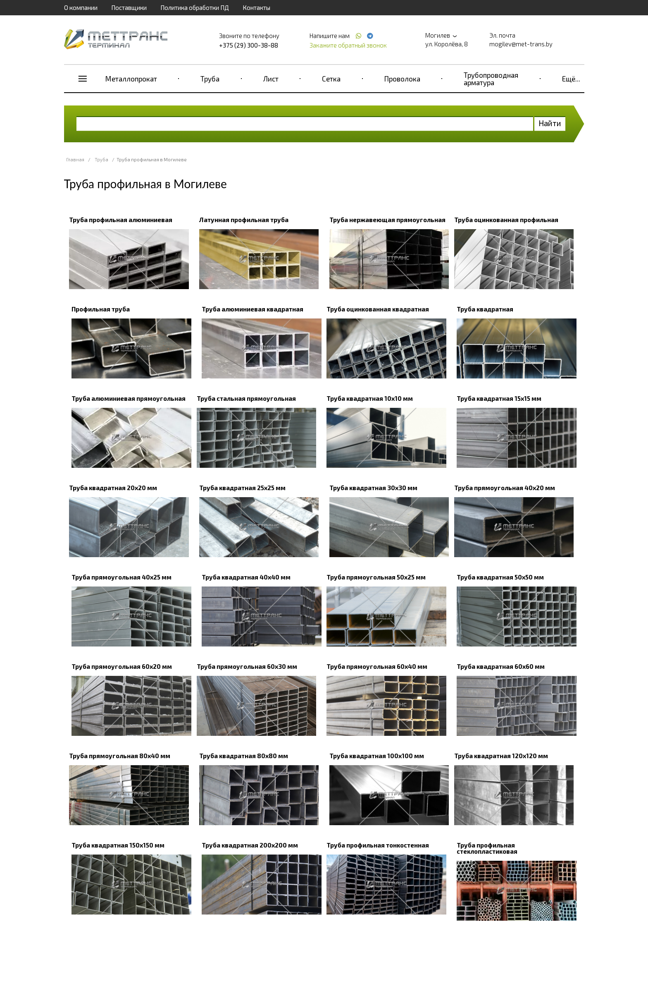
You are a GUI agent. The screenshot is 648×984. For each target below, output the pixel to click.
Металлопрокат (131, 78)
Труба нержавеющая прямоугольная (387, 219)
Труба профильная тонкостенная (377, 845)
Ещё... (571, 78)
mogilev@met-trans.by (521, 44)
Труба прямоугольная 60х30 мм (247, 666)
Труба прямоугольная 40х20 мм (504, 487)
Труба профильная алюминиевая (120, 219)
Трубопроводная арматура (491, 78)
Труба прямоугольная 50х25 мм (376, 577)
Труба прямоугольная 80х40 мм (119, 755)
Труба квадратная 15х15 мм (499, 398)
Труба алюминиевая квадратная (252, 309)
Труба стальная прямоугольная (246, 398)
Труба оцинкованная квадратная (377, 309)
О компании (81, 7)
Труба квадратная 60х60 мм (501, 666)
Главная (75, 159)
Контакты (256, 7)
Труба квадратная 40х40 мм (246, 577)
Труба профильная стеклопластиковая (487, 848)
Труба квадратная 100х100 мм (376, 755)
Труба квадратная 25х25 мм (242, 487)
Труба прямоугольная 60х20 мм (121, 666)
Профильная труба (100, 309)
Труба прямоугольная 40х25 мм (121, 577)
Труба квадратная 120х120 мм (501, 755)
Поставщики (129, 7)
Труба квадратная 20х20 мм (113, 487)
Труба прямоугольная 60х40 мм (376, 666)
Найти (549, 123)
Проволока (402, 78)
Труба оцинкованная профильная (506, 219)
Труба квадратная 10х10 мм (369, 398)
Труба (209, 78)
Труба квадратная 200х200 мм (250, 845)
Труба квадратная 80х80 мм (243, 755)
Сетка (331, 78)
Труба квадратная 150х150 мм (117, 845)
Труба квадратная (485, 309)
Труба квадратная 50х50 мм (500, 577)
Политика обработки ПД (194, 7)
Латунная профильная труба (243, 219)
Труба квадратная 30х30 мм (373, 487)
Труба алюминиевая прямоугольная (128, 398)
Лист (271, 78)
